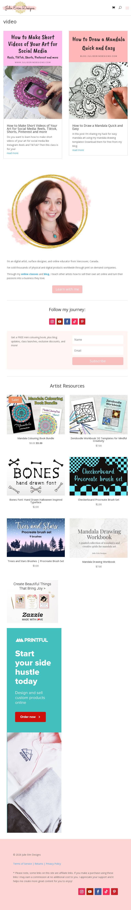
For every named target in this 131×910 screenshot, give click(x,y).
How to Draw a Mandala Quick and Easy (97, 127)
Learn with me (67, 289)
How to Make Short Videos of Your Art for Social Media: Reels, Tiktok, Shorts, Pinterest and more (32, 128)
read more (12, 153)
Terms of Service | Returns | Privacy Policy (37, 863)
